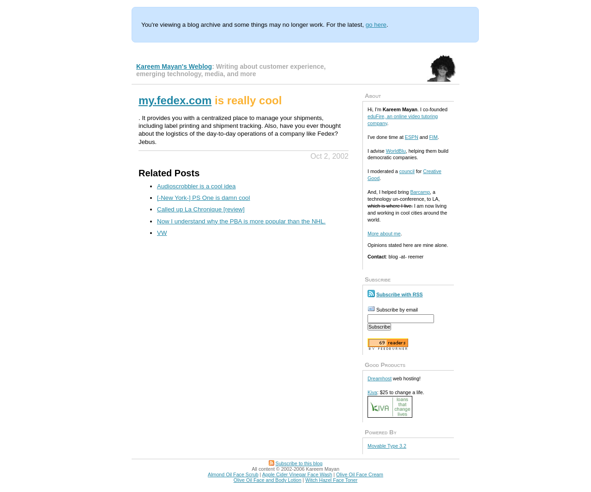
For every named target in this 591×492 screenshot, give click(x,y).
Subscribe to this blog (299, 463)
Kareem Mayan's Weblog (174, 66)
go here (376, 24)
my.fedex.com (175, 100)
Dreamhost (380, 378)
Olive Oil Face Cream (359, 474)
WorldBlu (396, 151)
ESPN (411, 137)
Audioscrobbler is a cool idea (196, 186)
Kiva (372, 392)
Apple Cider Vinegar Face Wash (297, 474)
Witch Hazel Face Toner (331, 480)
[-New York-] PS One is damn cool (203, 197)
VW (162, 232)
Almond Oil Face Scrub (233, 474)
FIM (433, 137)
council (407, 171)
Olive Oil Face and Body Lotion (268, 480)
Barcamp (420, 192)
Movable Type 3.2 (387, 446)
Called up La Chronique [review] (201, 209)
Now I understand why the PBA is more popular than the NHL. (241, 221)
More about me (384, 233)
